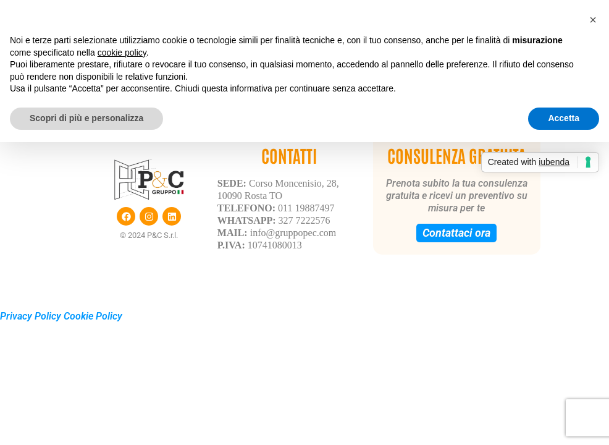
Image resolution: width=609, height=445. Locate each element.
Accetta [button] (563, 118)
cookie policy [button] (122, 52)
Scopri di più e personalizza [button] (86, 118)
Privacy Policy (30, 316)
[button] (593, 20)
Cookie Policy (93, 316)
